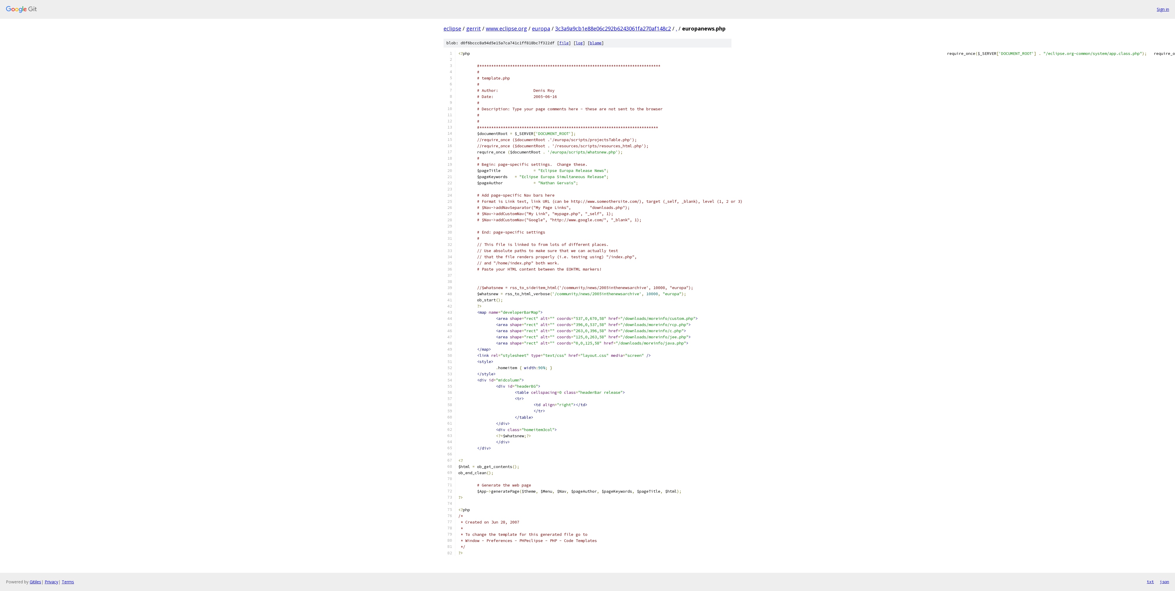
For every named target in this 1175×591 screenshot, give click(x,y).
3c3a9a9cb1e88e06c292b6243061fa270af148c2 (613, 28)
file (564, 42)
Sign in (1163, 9)
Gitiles (35, 582)
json (1164, 581)
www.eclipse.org (506, 28)
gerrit (473, 28)
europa (541, 28)
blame (596, 42)
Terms (68, 582)
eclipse (452, 28)
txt (1150, 581)
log (579, 42)
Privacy (51, 582)
